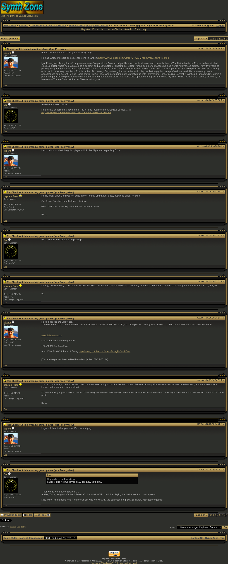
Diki (18, 527)
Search (127, 29)
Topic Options (10, 38)
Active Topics (115, 29)
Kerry (23, 527)
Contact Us (197, 538)
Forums (23, 25)
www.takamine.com (51, 335)
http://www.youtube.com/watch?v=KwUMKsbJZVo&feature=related (133, 58)
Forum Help (141, 29)
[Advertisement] (162, 9)
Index (28, 515)
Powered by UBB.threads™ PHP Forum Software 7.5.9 (114, 563)
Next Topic (42, 515)
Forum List (98, 29)
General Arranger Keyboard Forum (88, 25)
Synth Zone (9, 25)
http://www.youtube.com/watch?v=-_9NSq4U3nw (105, 351)
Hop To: (173, 527)
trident (7, 53)
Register (85, 29)
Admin (13, 527)
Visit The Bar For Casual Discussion (19, 15)
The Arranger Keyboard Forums (48, 25)
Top (5, 85)
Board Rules (10, 538)
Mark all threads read (31, 538)
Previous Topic (11, 515)
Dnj (5, 105)
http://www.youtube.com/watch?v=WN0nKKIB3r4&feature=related (76, 112)
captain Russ (11, 196)
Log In (220, 25)
